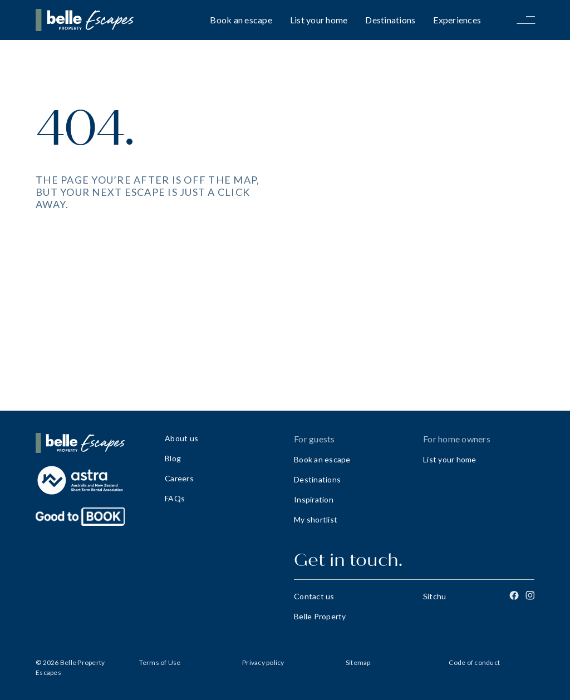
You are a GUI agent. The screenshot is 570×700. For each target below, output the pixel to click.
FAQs (175, 498)
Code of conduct (474, 662)
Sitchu (434, 596)
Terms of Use (160, 662)
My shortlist (315, 519)
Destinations (390, 19)
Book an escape (241, 19)
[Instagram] (529, 595)
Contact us (314, 596)
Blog (173, 458)
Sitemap (358, 662)
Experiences (457, 19)
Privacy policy (263, 662)
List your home (319, 19)
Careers (179, 478)
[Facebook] (514, 595)
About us (181, 438)
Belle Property (320, 616)
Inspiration (313, 499)
